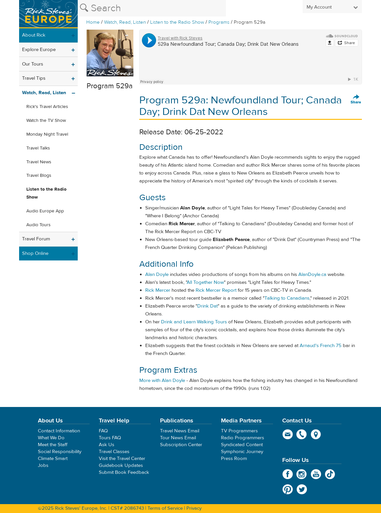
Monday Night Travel (47, 134)
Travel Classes (114, 451)
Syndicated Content (242, 445)
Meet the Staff (53, 445)
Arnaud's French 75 (320, 345)
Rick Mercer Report (216, 290)
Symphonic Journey (242, 451)
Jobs (43, 465)
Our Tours (32, 64)
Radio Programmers (242, 438)
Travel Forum (36, 239)
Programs (219, 22)
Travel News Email (179, 431)
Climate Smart (53, 458)
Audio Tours (38, 225)
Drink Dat (207, 306)
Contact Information (59, 431)
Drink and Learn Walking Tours (194, 322)
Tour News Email (178, 438)
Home (93, 22)
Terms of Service (165, 508)
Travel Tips (33, 78)
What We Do (51, 438)
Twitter (301, 489)
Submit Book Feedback (124, 472)
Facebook (287, 474)
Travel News (38, 162)
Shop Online (35, 253)
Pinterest (287, 489)
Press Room (234, 458)
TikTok (330, 474)
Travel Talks (38, 148)
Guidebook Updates (121, 465)
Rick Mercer (157, 290)
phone (301, 434)
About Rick (33, 35)
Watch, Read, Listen (125, 22)
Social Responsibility (59, 451)
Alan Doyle (157, 274)
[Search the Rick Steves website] (152, 8)
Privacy (194, 508)
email (287, 434)
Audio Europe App (45, 211)
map (316, 434)
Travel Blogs (38, 175)
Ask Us (106, 445)
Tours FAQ (110, 438)
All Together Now (205, 282)
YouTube (316, 474)
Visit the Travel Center (122, 458)
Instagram (301, 474)
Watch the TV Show (46, 120)
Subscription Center (181, 445)
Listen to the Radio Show (177, 22)
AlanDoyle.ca (312, 274)
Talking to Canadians (287, 298)
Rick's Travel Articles (47, 107)
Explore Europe (39, 49)
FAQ (103, 431)
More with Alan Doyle (162, 380)
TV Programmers (239, 431)
